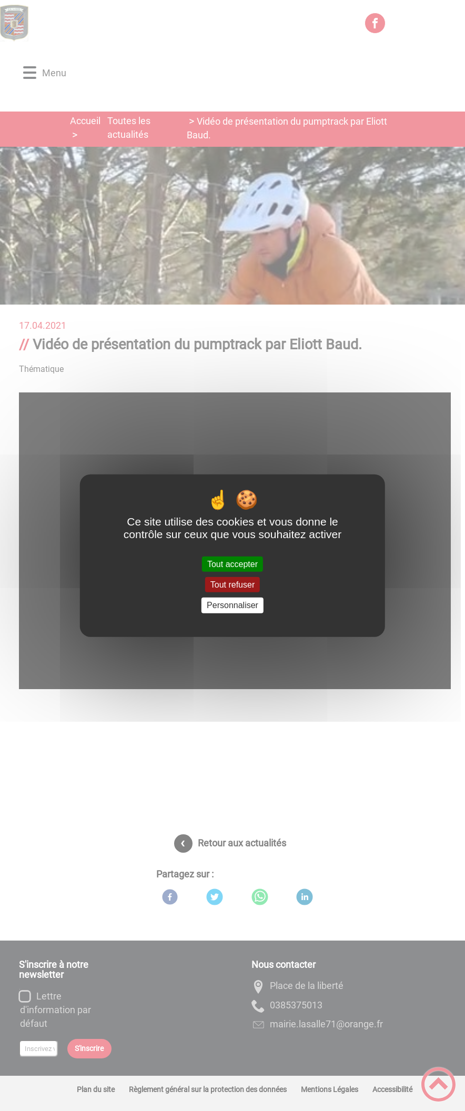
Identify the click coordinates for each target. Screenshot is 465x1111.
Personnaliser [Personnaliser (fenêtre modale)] (232, 605)
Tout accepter (232, 564)
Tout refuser (232, 584)
